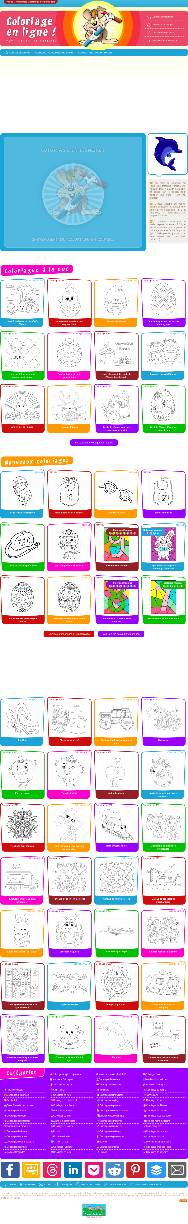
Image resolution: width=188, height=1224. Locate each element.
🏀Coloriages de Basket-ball (63, 1100)
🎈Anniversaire (150, 1095)
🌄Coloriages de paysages (108, 1084)
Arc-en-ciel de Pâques (22, 427)
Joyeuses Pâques (69, 1004)
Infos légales (66, 1184)
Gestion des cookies (90, 1184)
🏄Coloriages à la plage (108, 1100)
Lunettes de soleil (116, 513)
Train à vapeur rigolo (116, 846)
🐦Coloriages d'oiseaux (15, 1110)
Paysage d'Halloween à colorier (69, 899)
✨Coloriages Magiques (61, 1084)
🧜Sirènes (102, 1152)
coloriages (182, 1193)
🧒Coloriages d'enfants (108, 1147)
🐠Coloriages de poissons (109, 1105)
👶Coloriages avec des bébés (157, 1115)
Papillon (22, 740)
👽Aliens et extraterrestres (62, 1121)
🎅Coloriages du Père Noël (110, 1095)
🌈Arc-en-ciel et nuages (154, 1084)
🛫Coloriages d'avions (153, 1136)
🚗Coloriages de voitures (108, 1131)
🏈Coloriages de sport (153, 1100)
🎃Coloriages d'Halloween (16, 1095)
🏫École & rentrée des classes (18, 1105)
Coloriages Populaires (163, 17)
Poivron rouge (22, 793)
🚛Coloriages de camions (155, 1131)
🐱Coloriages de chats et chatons (112, 1110)
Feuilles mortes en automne (163, 952)
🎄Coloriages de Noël (60, 1095)
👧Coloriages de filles (60, 1115)
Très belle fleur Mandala (22, 846)
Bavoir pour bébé (163, 513)
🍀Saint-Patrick (57, 1089)
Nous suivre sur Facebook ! (148, 1184)
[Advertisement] (36, 95)
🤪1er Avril (102, 1141)
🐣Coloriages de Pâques (155, 1105)
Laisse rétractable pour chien (22, 565)
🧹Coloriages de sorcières (155, 1152)
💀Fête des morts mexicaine (156, 1121)
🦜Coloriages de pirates (15, 1147)
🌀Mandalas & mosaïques (155, 1079)
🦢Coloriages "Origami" (61, 1147)
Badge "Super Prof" (116, 1004)
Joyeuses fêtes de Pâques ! (163, 374)
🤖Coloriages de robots (61, 1126)
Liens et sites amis (117, 1184)
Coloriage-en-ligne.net (19, 52)
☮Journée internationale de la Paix (112, 1074)
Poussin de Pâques (116, 321)
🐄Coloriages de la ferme (62, 1105)
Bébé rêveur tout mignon (22, 513)
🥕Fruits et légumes (152, 1126)
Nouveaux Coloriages (163, 24)
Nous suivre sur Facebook (165, 40)
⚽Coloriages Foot (151, 1074)
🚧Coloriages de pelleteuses (110, 1136)
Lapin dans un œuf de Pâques (22, 952)
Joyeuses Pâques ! (69, 952)
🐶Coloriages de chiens (15, 1115)
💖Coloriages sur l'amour (16, 1126)
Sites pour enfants (94, 1217)
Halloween (163, 740)
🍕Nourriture (103, 1089)
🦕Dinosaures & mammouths (157, 1141)
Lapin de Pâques (69, 427)
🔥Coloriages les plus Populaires (65, 1074)
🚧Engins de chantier (60, 1136)
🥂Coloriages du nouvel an (109, 1126)
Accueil (12, 1184)
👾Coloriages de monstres (109, 1121)
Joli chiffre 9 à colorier (116, 565)
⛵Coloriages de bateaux (108, 1079)
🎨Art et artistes (11, 1100)
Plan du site (29, 1184)
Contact (48, 1184)
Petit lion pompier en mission (69, 565)
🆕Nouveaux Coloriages (61, 1079)
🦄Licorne (55, 1131)
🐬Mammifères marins (61, 1110)
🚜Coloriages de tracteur (15, 1136)
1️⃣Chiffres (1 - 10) (59, 1141)
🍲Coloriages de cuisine (154, 1089)
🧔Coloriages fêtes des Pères (157, 1147)
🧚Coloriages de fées (60, 1152)
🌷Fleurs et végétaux (14, 1089)
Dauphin (116, 1057)
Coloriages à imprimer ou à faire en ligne (54, 52)
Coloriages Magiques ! (163, 32)
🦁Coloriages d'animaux (15, 1131)
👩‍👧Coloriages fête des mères (110, 1115)
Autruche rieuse (116, 793)
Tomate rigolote (69, 793)
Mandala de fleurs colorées (116, 899)
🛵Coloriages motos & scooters (19, 1141)
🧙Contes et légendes (14, 1152)
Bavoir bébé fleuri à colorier (69, 513)
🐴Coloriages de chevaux (155, 1110)
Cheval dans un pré (69, 740)
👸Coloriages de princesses (17, 1121)
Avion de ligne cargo (116, 951)
